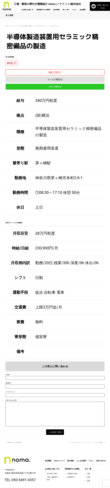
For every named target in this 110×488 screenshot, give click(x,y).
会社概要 (82, 10)
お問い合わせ (101, 461)
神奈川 (30, 26)
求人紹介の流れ (52, 473)
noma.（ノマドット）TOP (13, 26)
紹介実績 (56, 10)
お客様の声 (71, 477)
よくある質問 (81, 461)
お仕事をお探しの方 (52, 469)
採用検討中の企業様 (43, 10)
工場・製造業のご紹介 (53, 478)
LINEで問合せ (55, 86)
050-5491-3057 (23, 479)
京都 (88, 477)
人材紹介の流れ (72, 473)
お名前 (7, 375)
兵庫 (88, 481)
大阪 (88, 473)
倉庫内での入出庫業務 (13, 442)
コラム (74, 10)
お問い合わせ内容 (11, 400)
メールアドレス (10, 392)
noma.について (59, 461)
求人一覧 (66, 10)
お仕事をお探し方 (27, 10)
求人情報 (24, 26)
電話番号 (8, 383)
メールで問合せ (55, 79)
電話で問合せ (55, 72)
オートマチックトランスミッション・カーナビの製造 (87, 442)
